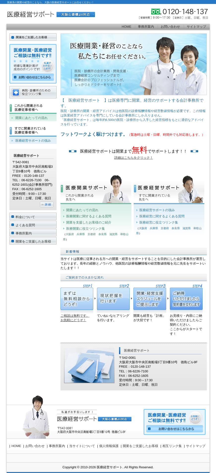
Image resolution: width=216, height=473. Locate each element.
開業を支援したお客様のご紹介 (88, 222)
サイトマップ (196, 26)
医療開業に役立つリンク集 (85, 228)
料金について (25, 217)
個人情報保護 (109, 446)
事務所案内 (146, 26)
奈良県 (102, 234)
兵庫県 (81, 234)
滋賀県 (113, 234)
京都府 (92, 234)
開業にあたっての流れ (82, 210)
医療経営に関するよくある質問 (162, 216)
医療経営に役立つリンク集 (158, 222)
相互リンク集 (172, 446)
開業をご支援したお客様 (33, 241)
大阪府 (70, 234)
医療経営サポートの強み (157, 210)
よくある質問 (25, 225)
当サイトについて (82, 446)
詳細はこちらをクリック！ (133, 157)
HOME (126, 26)
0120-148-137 (180, 14)
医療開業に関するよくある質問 (88, 216)
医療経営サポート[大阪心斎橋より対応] (51, 14)
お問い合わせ (170, 26)
